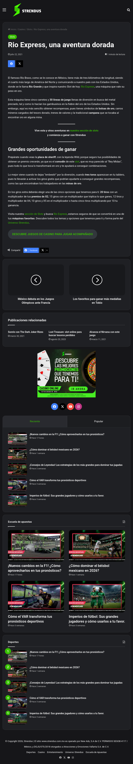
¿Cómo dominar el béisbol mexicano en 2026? (55, 449)
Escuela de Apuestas (96, 752)
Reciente (35, 421)
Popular (98, 421)
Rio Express (88, 86)
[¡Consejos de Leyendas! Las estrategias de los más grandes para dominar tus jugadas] (17, 469)
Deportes (31, 752)
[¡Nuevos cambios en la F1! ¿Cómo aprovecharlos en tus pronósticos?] (17, 439)
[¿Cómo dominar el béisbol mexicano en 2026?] (17, 454)
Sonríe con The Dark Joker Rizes (25, 332)
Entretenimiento (55, 752)
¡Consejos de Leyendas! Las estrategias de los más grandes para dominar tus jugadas (76, 465)
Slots (29, 29)
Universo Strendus (18, 222)
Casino (21, 29)
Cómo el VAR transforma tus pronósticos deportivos (58, 480)
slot (77, 161)
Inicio (12, 29)
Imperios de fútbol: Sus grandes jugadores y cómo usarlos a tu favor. (67, 495)
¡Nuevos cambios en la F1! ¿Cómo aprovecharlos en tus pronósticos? (67, 434)
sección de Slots (33, 214)
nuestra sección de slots (84, 130)
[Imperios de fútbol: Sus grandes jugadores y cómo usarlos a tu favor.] (17, 500)
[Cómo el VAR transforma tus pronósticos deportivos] (17, 485)
